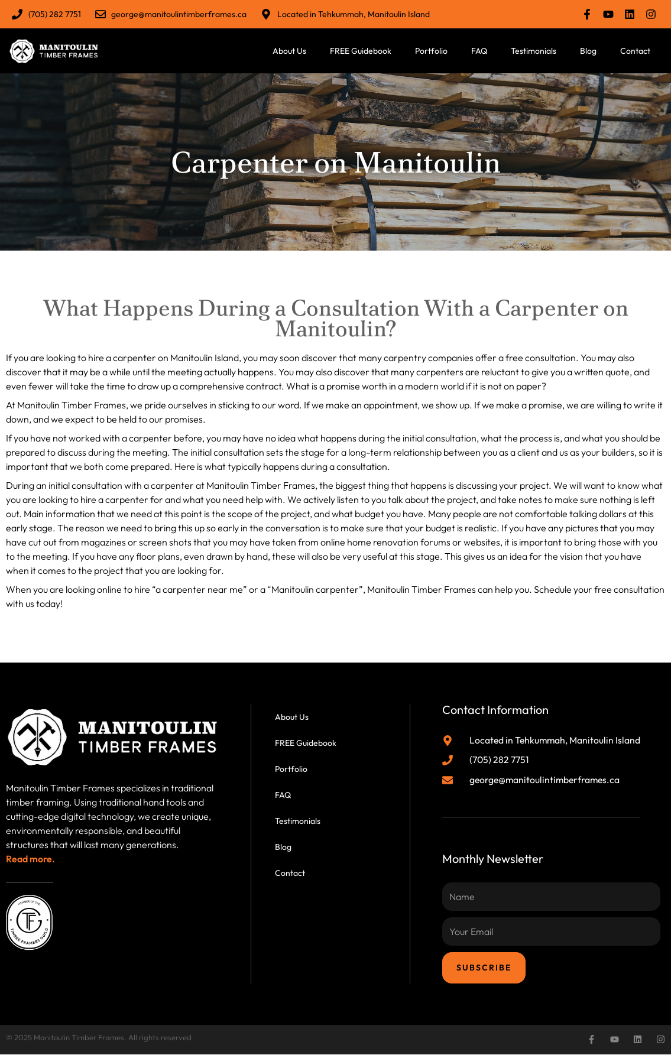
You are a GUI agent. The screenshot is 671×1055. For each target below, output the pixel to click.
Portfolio (431, 51)
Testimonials (533, 51)
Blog (588, 51)
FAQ (479, 51)
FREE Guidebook (360, 51)
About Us (289, 51)
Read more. (30, 859)
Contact (635, 51)
